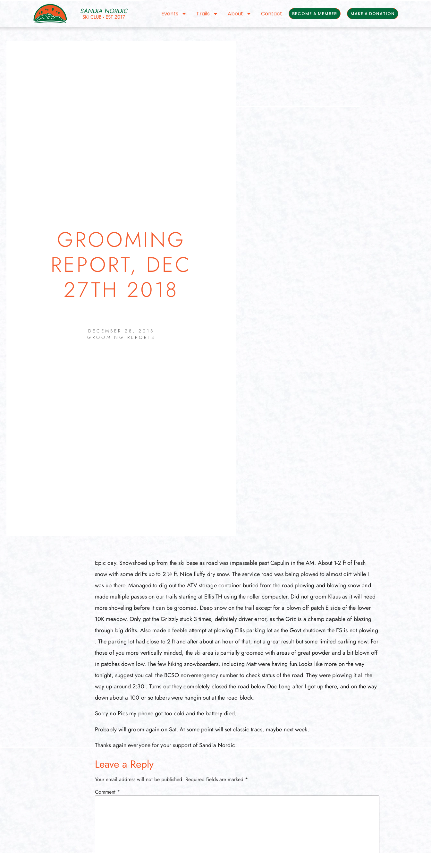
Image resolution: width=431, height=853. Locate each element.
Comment (107, 792)
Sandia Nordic (104, 11)
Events (174, 14)
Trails (207, 14)
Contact (271, 13)
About (239, 14)
